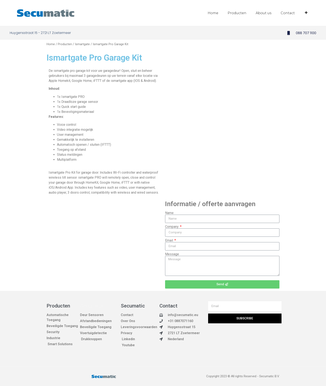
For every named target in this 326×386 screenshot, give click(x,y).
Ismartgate (82, 44)
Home (213, 13)
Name (169, 212)
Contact (288, 13)
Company (172, 226)
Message (172, 254)
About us (263, 13)
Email (169, 240)
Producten (237, 13)
